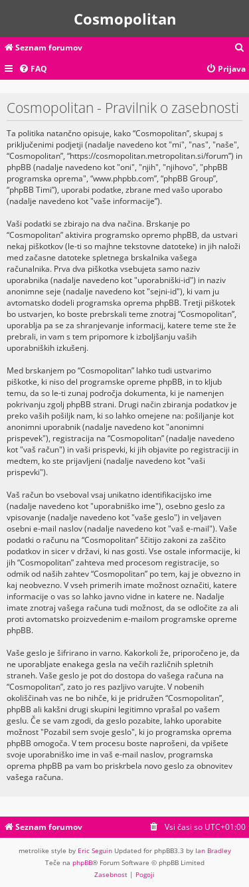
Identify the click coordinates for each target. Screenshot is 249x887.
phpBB (82, 862)
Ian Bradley (213, 850)
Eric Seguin (95, 850)
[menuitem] (240, 48)
